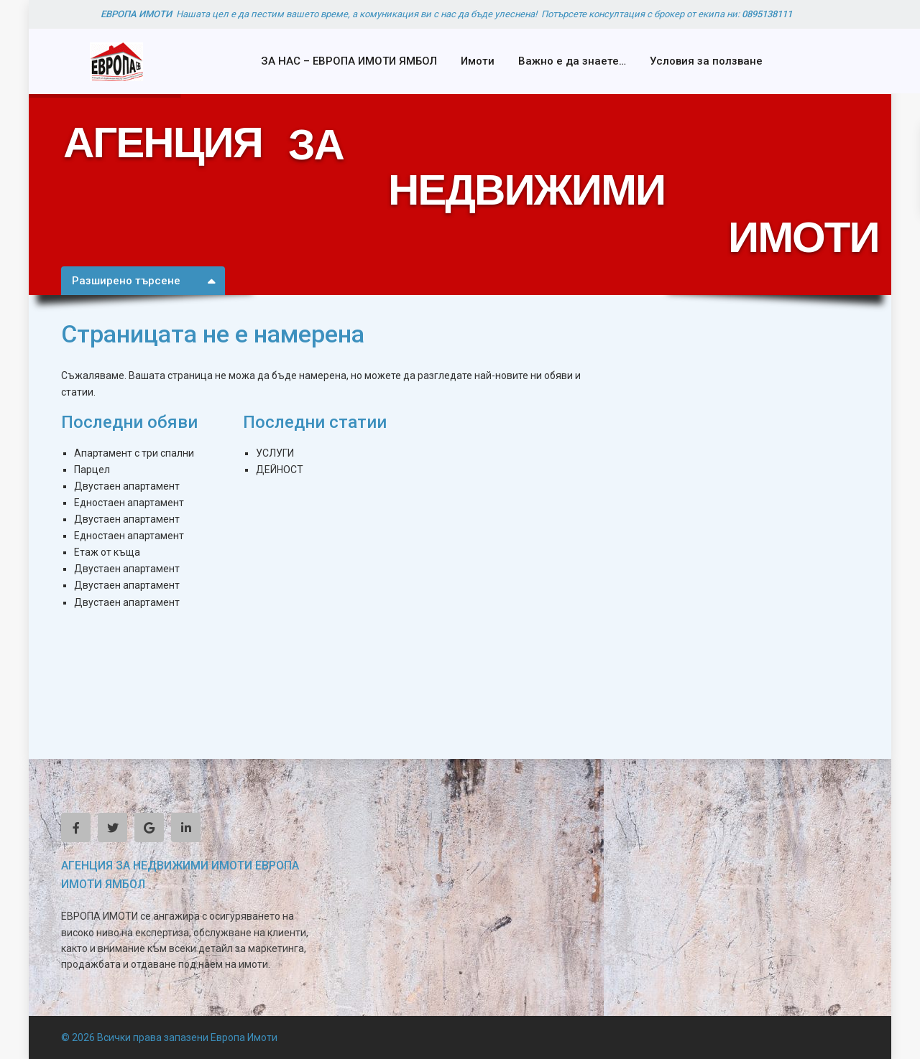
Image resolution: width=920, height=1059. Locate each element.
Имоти (477, 61)
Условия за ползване (706, 61)
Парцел (92, 469)
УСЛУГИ (275, 453)
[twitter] (112, 827)
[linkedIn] (186, 827)
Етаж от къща (107, 552)
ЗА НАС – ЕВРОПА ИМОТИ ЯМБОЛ (349, 61)
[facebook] (76, 827)
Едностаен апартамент (129, 502)
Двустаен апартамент (127, 486)
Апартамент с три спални (134, 453)
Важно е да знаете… (572, 61)
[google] (149, 827)
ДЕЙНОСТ (279, 469)
